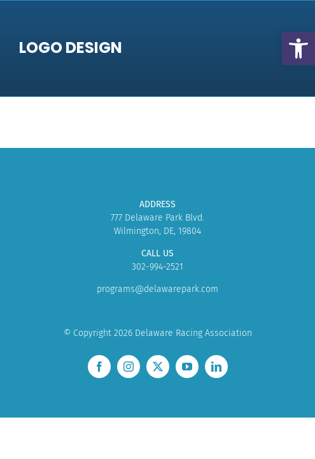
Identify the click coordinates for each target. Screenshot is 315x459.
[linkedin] (216, 366)
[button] (298, 48)
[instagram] (128, 366)
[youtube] (187, 366)
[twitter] (157, 366)
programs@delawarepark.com (157, 289)
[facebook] (99, 366)
